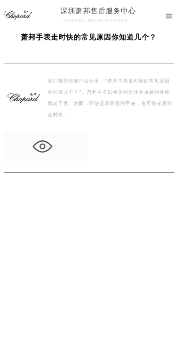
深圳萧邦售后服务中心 (98, 11)
